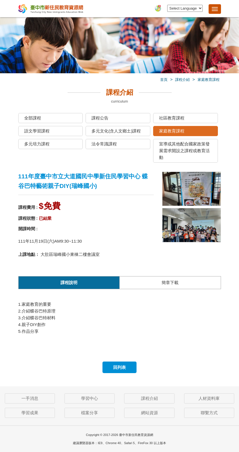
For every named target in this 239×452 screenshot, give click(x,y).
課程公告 (99, 118)
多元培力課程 (37, 143)
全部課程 (32, 118)
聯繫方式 (209, 412)
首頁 (163, 79)
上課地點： (28, 254)
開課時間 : (28, 228)
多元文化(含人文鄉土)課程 (116, 130)
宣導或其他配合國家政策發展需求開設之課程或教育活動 (184, 150)
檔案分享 (89, 412)
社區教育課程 (171, 118)
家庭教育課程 (209, 79)
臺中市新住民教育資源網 (50, 9)
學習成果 (29, 412)
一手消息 (29, 398)
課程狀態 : (28, 218)
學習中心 (89, 398)
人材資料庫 (209, 398)
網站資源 (149, 412)
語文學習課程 (37, 130)
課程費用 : (28, 207)
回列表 (119, 367)
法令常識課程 (104, 143)
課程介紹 (182, 79)
